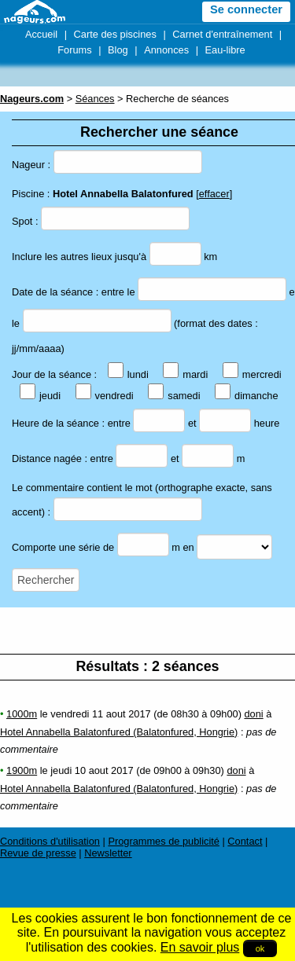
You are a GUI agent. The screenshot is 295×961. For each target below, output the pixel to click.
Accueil (41, 34)
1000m (21, 714)
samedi (174, 396)
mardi (185, 374)
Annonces (166, 50)
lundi (128, 374)
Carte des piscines (115, 34)
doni (253, 714)
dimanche (246, 396)
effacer (214, 194)
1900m (21, 770)
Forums (74, 50)
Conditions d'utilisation (50, 841)
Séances (95, 99)
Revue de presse (38, 853)
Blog (118, 50)
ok (260, 948)
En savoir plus (200, 947)
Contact (244, 841)
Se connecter (246, 9)
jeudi (40, 396)
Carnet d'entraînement (222, 34)
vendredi (105, 396)
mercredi (252, 374)
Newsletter (107, 853)
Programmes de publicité (163, 841)
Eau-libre (225, 50)
